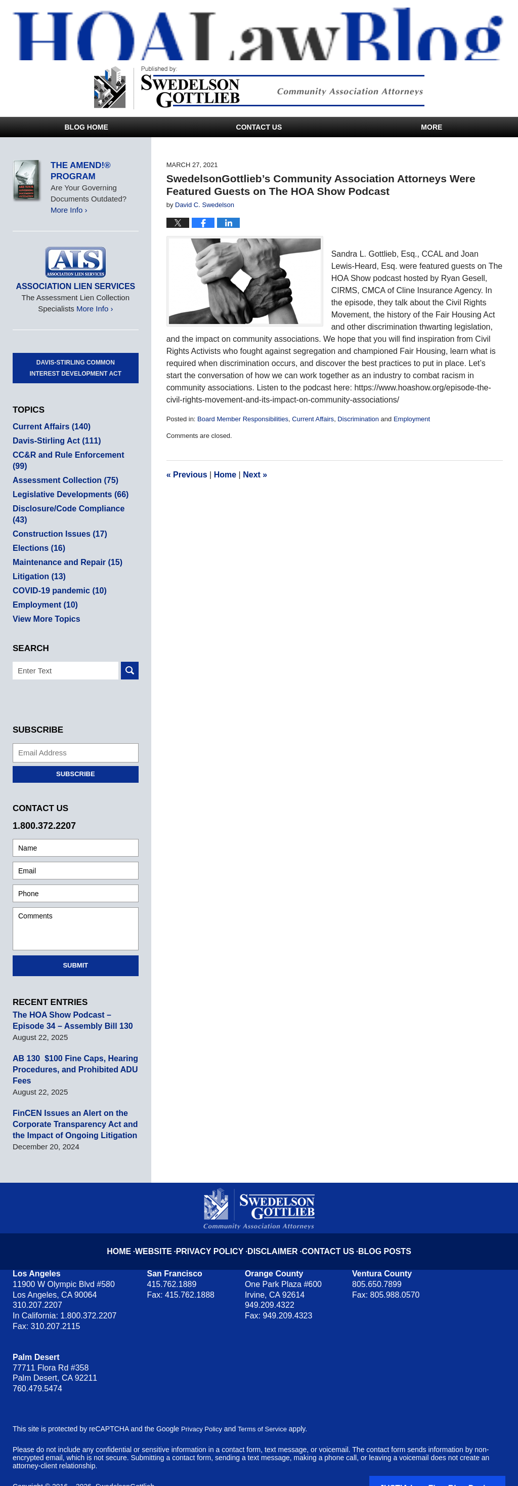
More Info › (69, 210)
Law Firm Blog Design (457, 1465)
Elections (37, 525)
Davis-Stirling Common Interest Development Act (76, 368)
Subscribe (75, 751)
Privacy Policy (219, 1221)
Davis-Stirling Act (54, 440)
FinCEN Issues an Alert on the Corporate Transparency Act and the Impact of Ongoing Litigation (71, 1102)
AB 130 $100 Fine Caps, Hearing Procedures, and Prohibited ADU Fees (72, 1047)
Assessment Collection (62, 469)
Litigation (37, 554)
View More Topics (44, 596)
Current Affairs (313, 419)
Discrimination (358, 419)
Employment (412, 419)
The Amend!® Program (81, 170)
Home (225, 474)
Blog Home (86, 127)
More (431, 127)
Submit (75, 943)
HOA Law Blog (265, 34)
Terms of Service (267, 1406)
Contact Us (259, 127)
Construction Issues (57, 511)
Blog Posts (374, 1221)
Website (169, 1221)
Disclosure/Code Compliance (73, 497)
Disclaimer (273, 1221)
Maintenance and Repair (64, 540)
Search (130, 648)
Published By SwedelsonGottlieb (259, 87)
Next (255, 474)
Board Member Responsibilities (242, 419)
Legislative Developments (67, 483)
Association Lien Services (76, 286)
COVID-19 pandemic (57, 568)
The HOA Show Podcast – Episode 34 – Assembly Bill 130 (75, 998)
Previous (186, 474)
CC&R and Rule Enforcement (73, 455)
